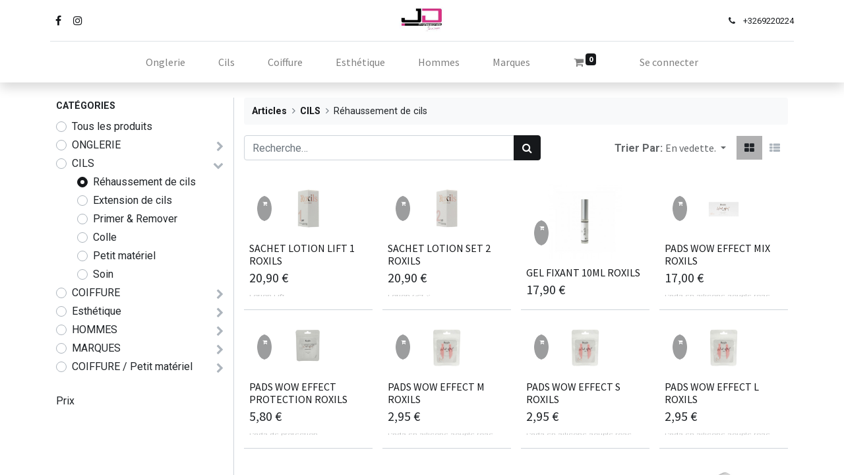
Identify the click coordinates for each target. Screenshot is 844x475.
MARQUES (96, 348)
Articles (269, 111)
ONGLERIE (96, 145)
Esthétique (96, 311)
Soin (103, 274)
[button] (695, 148)
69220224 (769, 21)
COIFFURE (96, 292)
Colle (105, 237)
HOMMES (94, 329)
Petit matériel (124, 255)
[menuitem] (165, 62)
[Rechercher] (527, 147)
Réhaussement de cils (144, 181)
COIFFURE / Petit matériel (132, 366)
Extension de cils (132, 200)
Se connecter (669, 62)
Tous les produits (112, 126)
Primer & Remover (135, 218)
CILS (83, 163)
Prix (65, 401)
